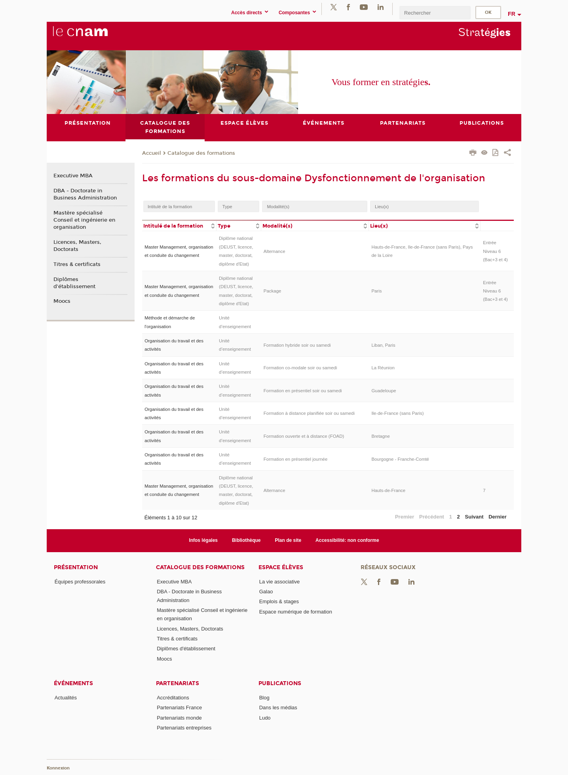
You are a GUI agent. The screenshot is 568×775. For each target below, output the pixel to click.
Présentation (76, 567)
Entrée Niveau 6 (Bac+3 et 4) (495, 251)
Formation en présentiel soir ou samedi (303, 390)
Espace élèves (280, 567)
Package (272, 291)
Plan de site (288, 540)
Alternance (274, 251)
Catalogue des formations (201, 153)
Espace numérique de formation (295, 612)
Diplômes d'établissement (74, 283)
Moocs (61, 301)
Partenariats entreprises (184, 728)
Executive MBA (73, 176)
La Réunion (383, 367)
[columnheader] (179, 225)
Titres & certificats (77, 264)
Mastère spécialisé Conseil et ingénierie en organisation (84, 220)
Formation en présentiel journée (296, 459)
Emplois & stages (279, 601)
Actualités (66, 698)
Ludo (265, 718)
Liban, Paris (383, 345)
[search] (435, 12)
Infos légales (203, 540)
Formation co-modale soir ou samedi (300, 367)
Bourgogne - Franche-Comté (400, 459)
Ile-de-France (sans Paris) (397, 413)
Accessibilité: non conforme (347, 540)
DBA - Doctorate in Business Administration (85, 194)
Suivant (474, 517)
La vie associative (279, 582)
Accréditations (173, 698)
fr (511, 14)
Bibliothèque (246, 540)
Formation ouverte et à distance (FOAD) (304, 436)
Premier (404, 517)
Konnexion (58, 768)
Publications (279, 683)
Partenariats (177, 683)
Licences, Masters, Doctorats (77, 246)
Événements (73, 683)
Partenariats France (179, 707)
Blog (264, 698)
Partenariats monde (179, 718)
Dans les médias (278, 707)
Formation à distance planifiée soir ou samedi (309, 413)
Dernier (497, 517)
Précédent (431, 517)
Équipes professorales (80, 582)
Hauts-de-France (388, 490)
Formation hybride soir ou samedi (297, 345)
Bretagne (380, 436)
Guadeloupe (383, 390)
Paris (376, 291)
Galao (266, 592)
